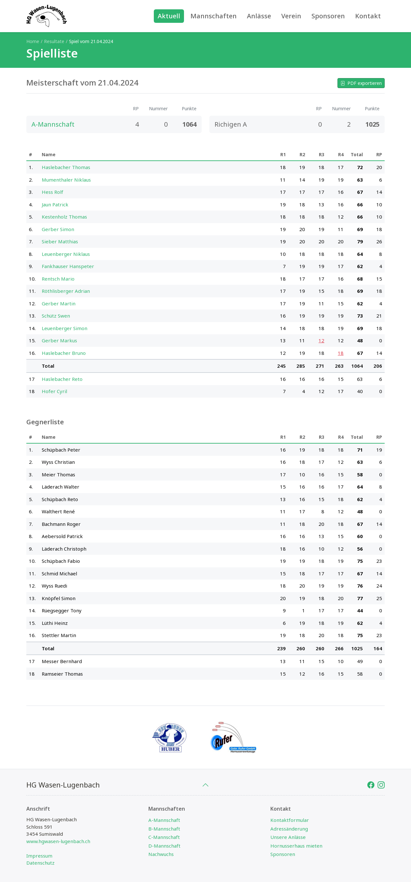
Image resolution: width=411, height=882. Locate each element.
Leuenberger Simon (64, 328)
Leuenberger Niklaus (66, 254)
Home (32, 41)
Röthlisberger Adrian (66, 291)
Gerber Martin (58, 303)
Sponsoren (282, 854)
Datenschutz (40, 863)
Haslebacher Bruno (64, 353)
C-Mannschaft (164, 837)
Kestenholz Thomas (64, 216)
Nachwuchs (161, 854)
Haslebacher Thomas (66, 167)
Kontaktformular (289, 820)
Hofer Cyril (54, 391)
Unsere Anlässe (288, 837)
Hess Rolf (52, 192)
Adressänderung (289, 828)
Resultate (54, 41)
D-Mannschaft (164, 845)
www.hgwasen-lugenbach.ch (58, 841)
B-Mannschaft (164, 828)
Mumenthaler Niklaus (66, 179)
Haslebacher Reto (62, 379)
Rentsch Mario (58, 278)
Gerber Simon (58, 229)
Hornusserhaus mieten (296, 845)
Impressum (39, 855)
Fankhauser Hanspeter (68, 266)
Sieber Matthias (60, 241)
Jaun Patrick (55, 204)
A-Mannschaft (164, 820)
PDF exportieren (361, 83)
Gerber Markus (59, 340)
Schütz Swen (56, 315)
